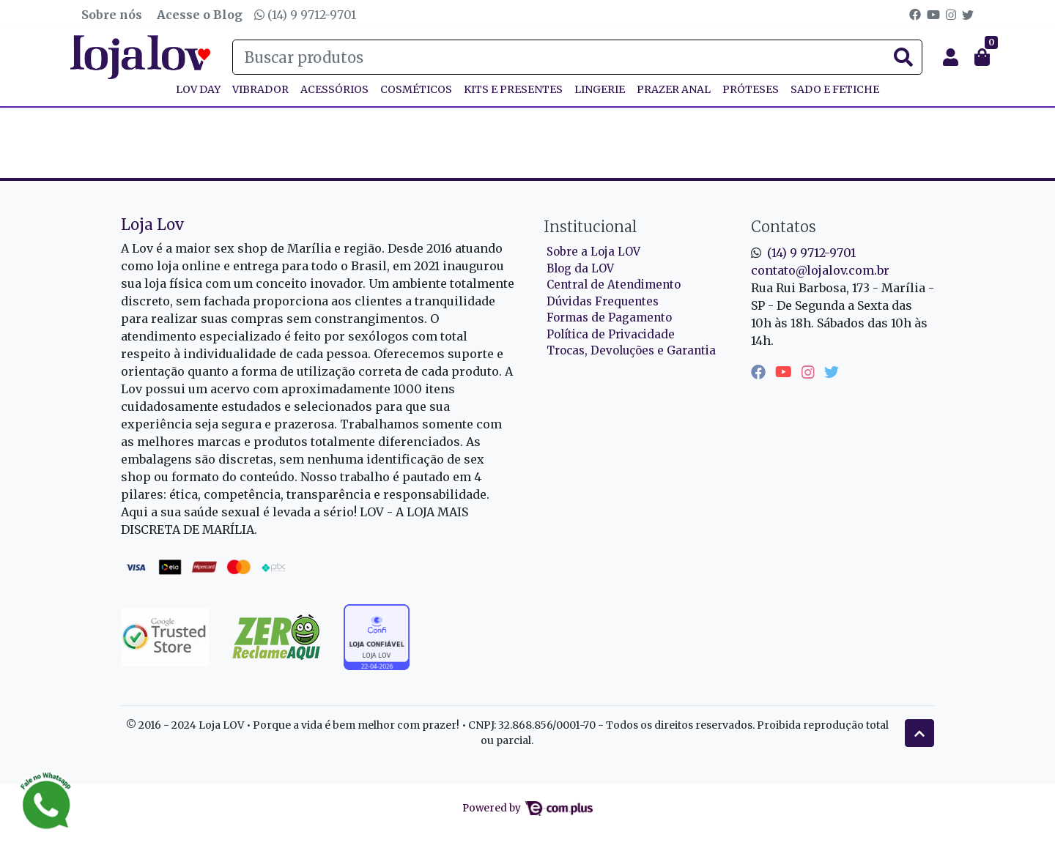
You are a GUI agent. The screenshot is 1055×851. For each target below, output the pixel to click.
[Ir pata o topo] (919, 733)
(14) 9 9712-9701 (305, 14)
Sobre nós (111, 14)
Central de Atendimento (614, 284)
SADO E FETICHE (835, 89)
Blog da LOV (580, 268)
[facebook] (760, 372)
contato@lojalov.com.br (820, 270)
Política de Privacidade (611, 334)
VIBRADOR (260, 89)
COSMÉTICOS (416, 89)
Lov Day (198, 89)
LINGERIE (599, 89)
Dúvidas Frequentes (603, 301)
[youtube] (785, 372)
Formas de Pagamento (609, 317)
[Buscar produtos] (577, 57)
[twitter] (831, 372)
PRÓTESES (750, 89)
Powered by (527, 808)
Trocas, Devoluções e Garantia (631, 350)
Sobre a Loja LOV (593, 252)
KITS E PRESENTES (513, 89)
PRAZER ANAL (674, 89)
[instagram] (810, 372)
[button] (950, 57)
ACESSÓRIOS (334, 89)
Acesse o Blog (200, 14)
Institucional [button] (590, 227)
